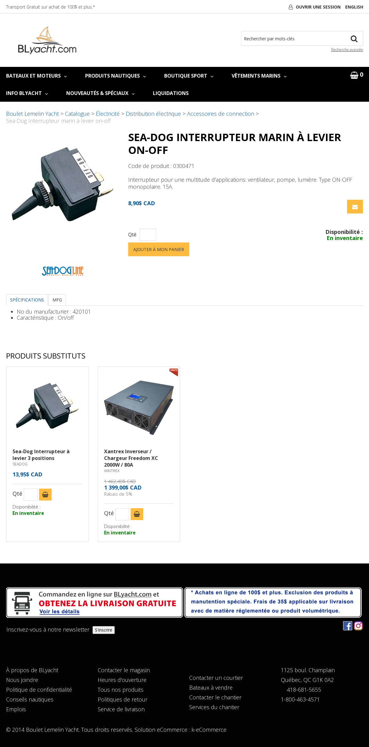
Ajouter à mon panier (158, 249)
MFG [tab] (57, 300)
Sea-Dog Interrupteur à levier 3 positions (41, 454)
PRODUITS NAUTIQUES (115, 75)
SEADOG (20, 464)
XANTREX (111, 470)
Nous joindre (22, 679)
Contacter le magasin (124, 670)
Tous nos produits (120, 689)
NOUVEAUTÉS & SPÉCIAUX (100, 93)
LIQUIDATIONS (171, 93)
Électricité (108, 113)
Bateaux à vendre (211, 687)
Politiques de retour (122, 699)
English (354, 7)
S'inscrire (103, 630)
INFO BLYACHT (27, 93)
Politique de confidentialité (39, 689)
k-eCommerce (208, 729)
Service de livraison (121, 709)
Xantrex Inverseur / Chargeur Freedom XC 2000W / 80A (131, 458)
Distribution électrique (153, 113)
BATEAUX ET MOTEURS (36, 75)
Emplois (16, 709)
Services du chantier (214, 707)
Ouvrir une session (318, 7)
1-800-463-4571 (300, 699)
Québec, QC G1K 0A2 (307, 679)
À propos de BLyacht (32, 670)
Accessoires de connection (220, 113)
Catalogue (77, 113)
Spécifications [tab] (27, 300)
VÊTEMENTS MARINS (259, 75)
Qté (132, 235)
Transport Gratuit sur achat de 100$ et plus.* (50, 7)
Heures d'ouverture (122, 679)
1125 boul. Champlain (308, 670)
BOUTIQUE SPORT (188, 75)
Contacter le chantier (215, 697)
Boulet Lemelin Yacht (32, 113)
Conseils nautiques (29, 699)
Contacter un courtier (216, 677)
